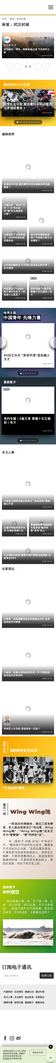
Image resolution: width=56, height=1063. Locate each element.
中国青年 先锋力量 (22, 317)
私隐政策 (7, 1058)
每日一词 (4, 809)
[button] (17, 122)
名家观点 (8, 569)
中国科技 (8, 992)
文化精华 (18, 997)
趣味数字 (9, 887)
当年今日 (4, 747)
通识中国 (39, 992)
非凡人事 (8, 452)
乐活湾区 (18, 992)
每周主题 (10, 313)
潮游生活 (29, 992)
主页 (4, 19)
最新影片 (10, 382)
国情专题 (8, 1002)
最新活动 (39, 1002)
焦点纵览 (29, 997)
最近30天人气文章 (17, 84)
